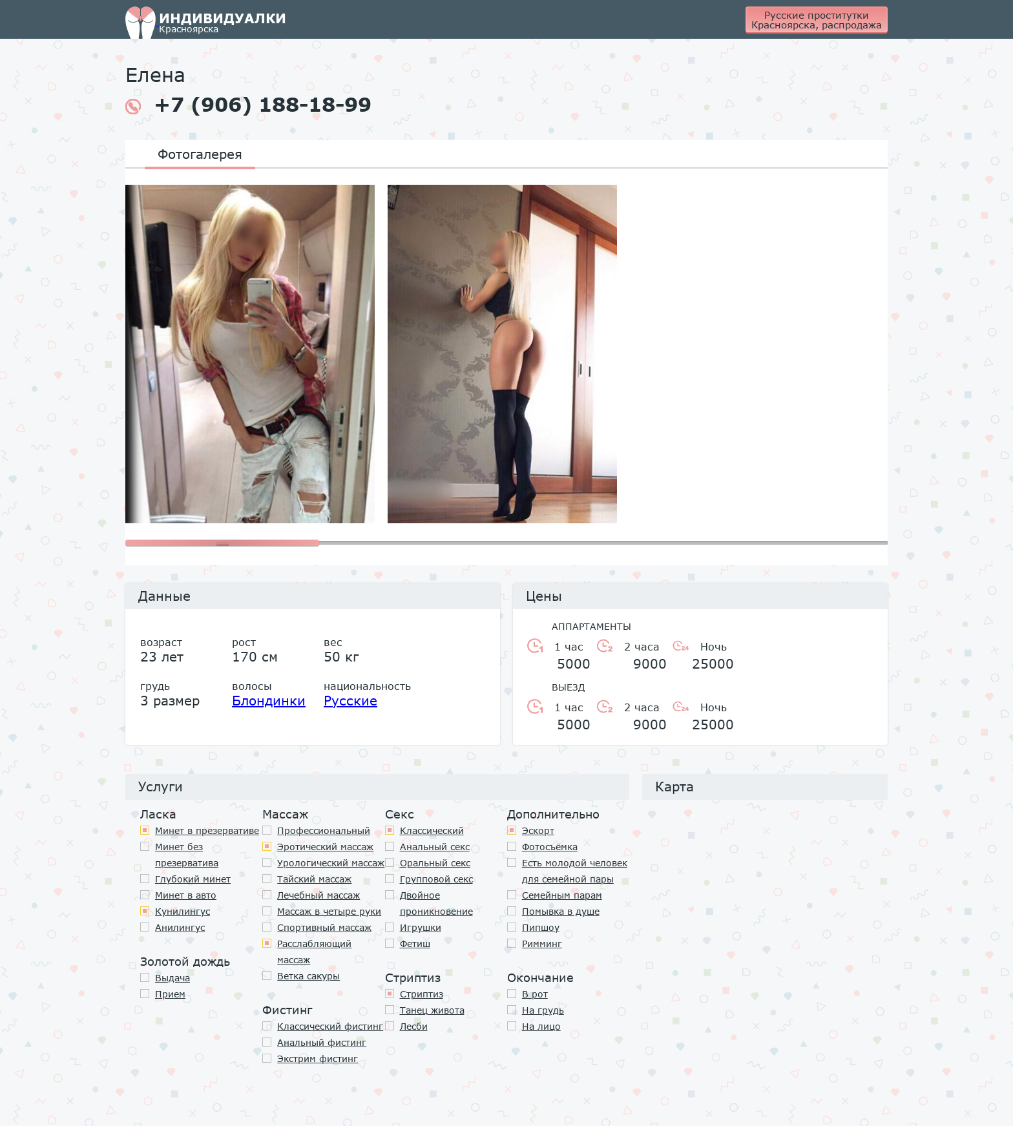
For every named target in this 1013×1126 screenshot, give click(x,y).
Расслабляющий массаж (314, 951)
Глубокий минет (193, 878)
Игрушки (420, 927)
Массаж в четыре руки (329, 911)
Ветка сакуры (308, 975)
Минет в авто (185, 895)
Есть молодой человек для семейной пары (574, 870)
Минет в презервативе (207, 830)
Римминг (542, 943)
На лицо (541, 1026)
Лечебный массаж (318, 895)
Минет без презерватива (186, 854)
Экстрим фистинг (317, 1058)
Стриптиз (421, 993)
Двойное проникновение (436, 903)
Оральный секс (435, 862)
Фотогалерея (200, 154)
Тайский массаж (314, 878)
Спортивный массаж (324, 927)
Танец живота (432, 1010)
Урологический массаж (330, 862)
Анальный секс (435, 846)
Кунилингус (182, 911)
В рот (535, 993)
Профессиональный (323, 830)
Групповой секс (436, 878)
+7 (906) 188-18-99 (248, 104)
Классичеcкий (432, 830)
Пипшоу (540, 927)
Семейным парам (562, 895)
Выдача (172, 977)
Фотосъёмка (550, 846)
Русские (350, 700)
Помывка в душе (561, 911)
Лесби (414, 1026)
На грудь (543, 1010)
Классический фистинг (330, 1026)
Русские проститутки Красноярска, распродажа (816, 19)
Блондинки (269, 700)
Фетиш (415, 943)
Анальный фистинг (321, 1042)
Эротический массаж (325, 846)
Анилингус (180, 927)
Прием (170, 993)
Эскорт (538, 830)
